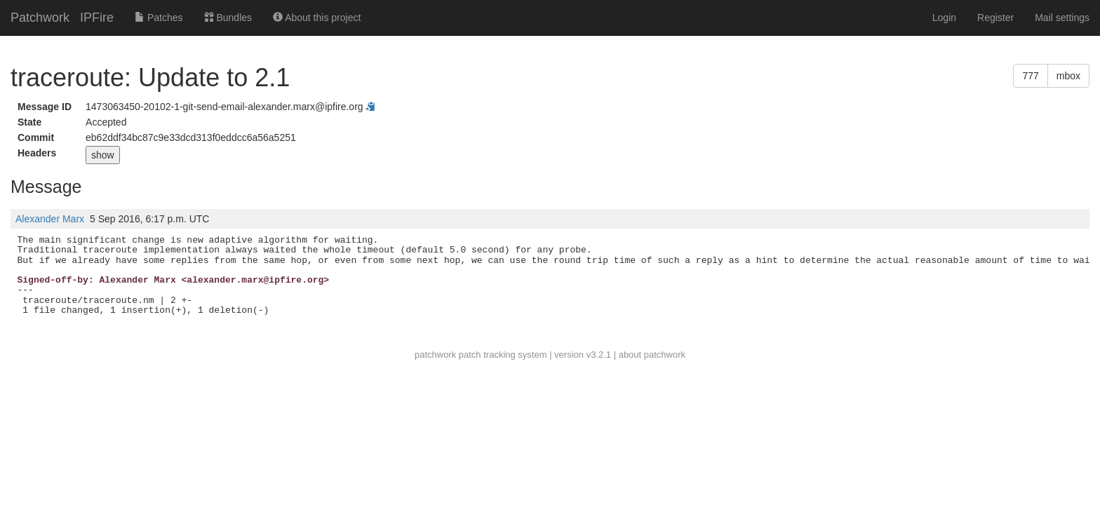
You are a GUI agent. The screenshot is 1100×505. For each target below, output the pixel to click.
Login (944, 17)
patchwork (435, 354)
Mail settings (1062, 17)
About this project (317, 17)
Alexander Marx (49, 218)
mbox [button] (1068, 75)
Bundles (228, 17)
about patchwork (652, 354)
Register (995, 17)
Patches (158, 17)
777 (1030, 75)
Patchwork (40, 18)
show (102, 155)
